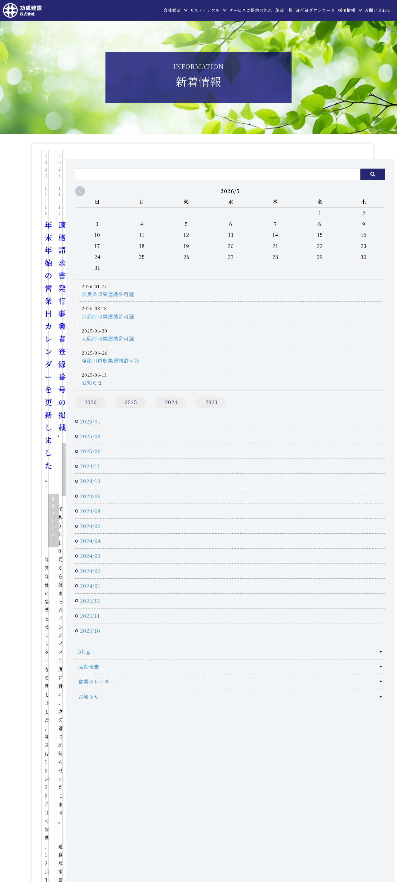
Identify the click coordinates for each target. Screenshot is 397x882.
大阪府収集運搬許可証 (310, 329)
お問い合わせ (378, 10)
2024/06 (293, 534)
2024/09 (293, 504)
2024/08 (293, 519)
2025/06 (293, 459)
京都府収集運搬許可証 (310, 307)
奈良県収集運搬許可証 (310, 284)
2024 (293, 407)
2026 (293, 392)
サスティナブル (205, 10)
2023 (333, 407)
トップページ (142, 781)
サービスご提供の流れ (250, 10)
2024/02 (293, 579)
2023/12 (293, 609)
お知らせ (294, 373)
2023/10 (293, 638)
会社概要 (172, 10)
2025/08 (293, 444)
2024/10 (293, 489)
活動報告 (291, 674)
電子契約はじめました (83, 272)
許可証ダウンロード (315, 10)
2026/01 (293, 429)
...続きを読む (128, 240)
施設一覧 (284, 10)
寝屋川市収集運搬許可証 (313, 351)
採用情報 (346, 10)
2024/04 (293, 549)
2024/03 (293, 564)
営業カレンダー (118, 201)
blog (287, 659)
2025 (333, 392)
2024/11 (293, 474)
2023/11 (292, 623)
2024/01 (293, 594)
